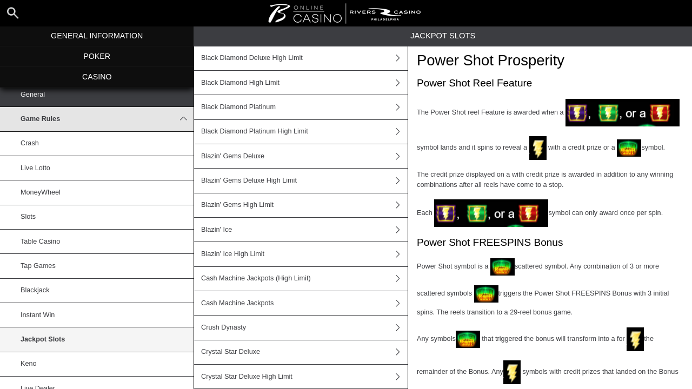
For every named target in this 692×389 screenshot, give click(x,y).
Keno (29, 363)
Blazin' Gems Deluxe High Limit (304, 180)
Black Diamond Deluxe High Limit (304, 58)
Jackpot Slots (43, 339)
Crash (30, 143)
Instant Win (38, 315)
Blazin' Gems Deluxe (304, 156)
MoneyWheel (41, 192)
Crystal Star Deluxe (304, 352)
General (33, 94)
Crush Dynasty (304, 327)
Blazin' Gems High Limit (304, 205)
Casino (97, 76)
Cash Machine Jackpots (304, 303)
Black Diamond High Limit (304, 83)
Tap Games (38, 266)
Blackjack (35, 290)
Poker (96, 56)
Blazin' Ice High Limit (304, 254)
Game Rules (107, 119)
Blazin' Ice (304, 230)
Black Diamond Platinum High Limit (304, 132)
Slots (28, 216)
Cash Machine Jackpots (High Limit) (304, 279)
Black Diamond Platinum (304, 107)
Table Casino (40, 241)
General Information (97, 35)
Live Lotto (35, 168)
